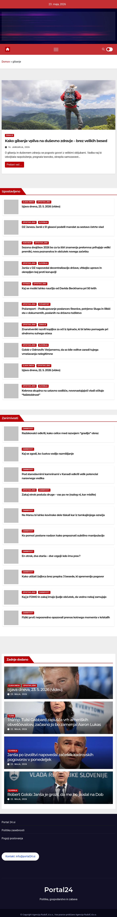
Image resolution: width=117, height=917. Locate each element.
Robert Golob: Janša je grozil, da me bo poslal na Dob (55, 794)
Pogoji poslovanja (12, 838)
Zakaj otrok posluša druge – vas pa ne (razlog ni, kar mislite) (59, 494)
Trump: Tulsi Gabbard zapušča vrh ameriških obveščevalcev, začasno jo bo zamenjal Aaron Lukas (54, 722)
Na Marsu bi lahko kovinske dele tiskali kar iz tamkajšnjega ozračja (63, 515)
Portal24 (58, 890)
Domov (6, 61)
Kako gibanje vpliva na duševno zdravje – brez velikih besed (56, 141)
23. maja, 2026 (19, 694)
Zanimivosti (28, 429)
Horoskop (27, 243)
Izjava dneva (28, 202)
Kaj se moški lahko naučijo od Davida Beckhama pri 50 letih (59, 288)
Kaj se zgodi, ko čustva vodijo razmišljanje (48, 453)
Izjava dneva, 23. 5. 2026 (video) (41, 206)
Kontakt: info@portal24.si (20, 856)
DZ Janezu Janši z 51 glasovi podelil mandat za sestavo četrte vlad (63, 227)
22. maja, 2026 (19, 729)
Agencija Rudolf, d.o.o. (86, 914)
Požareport (44, 304)
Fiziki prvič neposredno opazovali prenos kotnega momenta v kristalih (66, 617)
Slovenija (43, 222)
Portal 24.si (8, 822)
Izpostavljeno (43, 202)
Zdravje (9, 135)
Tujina (11, 716)
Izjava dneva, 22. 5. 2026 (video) (41, 370)
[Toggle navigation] (56, 49)
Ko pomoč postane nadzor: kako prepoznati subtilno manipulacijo (63, 535)
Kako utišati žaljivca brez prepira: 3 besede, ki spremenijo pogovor (63, 576)
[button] (103, 49)
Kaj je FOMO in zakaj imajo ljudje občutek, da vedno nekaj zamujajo (64, 597)
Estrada (26, 284)
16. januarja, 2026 (19, 147)
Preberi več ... (14, 164)
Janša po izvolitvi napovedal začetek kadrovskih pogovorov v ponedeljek (50, 757)
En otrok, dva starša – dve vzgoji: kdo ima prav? (51, 556)
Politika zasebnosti (13, 830)
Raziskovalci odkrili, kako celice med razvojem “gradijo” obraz (60, 433)
